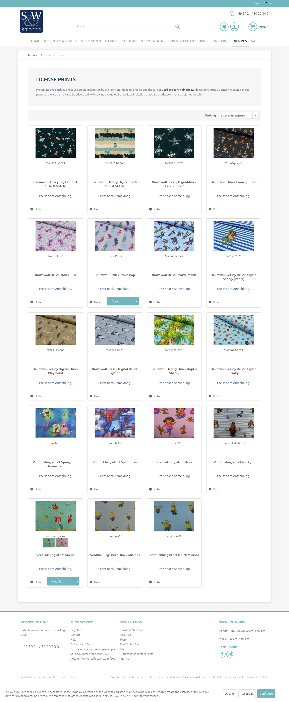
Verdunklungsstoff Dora (174, 462)
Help (73, 639)
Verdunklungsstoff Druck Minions (115, 555)
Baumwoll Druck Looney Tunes (233, 182)
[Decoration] (152, 41)
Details (121, 301)
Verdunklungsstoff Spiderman (115, 462)
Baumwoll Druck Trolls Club (55, 275)
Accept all (247, 693)
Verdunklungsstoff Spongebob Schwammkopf (55, 464)
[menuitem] (128, 26)
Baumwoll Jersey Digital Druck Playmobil (55, 371)
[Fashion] (129, 41)
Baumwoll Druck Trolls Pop (115, 275)
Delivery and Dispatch (83, 644)
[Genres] (240, 41)
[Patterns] (221, 41)
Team (123, 639)
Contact (75, 635)
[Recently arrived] (60, 41)
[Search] (177, 26)
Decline (230, 693)
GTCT (123, 649)
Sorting (210, 115)
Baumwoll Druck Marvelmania (174, 275)
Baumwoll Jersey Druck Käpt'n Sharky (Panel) (233, 277)
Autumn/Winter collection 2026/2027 (93, 658)
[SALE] (255, 41)
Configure (266, 693)
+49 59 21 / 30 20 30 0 (40, 646)
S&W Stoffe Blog (130, 644)
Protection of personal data (136, 654)
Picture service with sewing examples (93, 649)
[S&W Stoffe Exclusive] (188, 41)
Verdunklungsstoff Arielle (55, 555)
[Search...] (128, 26)
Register (75, 630)
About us (125, 635)
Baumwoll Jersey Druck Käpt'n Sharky (174, 371)
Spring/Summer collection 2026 (89, 654)
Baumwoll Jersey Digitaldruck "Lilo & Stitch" (55, 184)
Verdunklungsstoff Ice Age (233, 462)
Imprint (124, 658)
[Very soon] (91, 41)
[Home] (35, 41)
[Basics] (111, 41)
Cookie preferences (132, 630)
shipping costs (193, 677)
